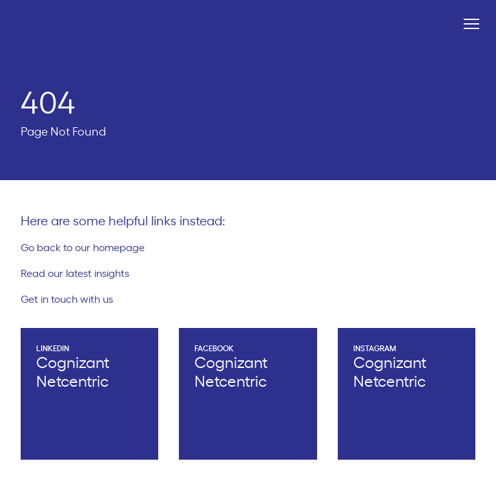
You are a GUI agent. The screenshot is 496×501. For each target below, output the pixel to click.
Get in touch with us (72, 299)
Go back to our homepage (88, 248)
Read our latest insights (80, 274)
